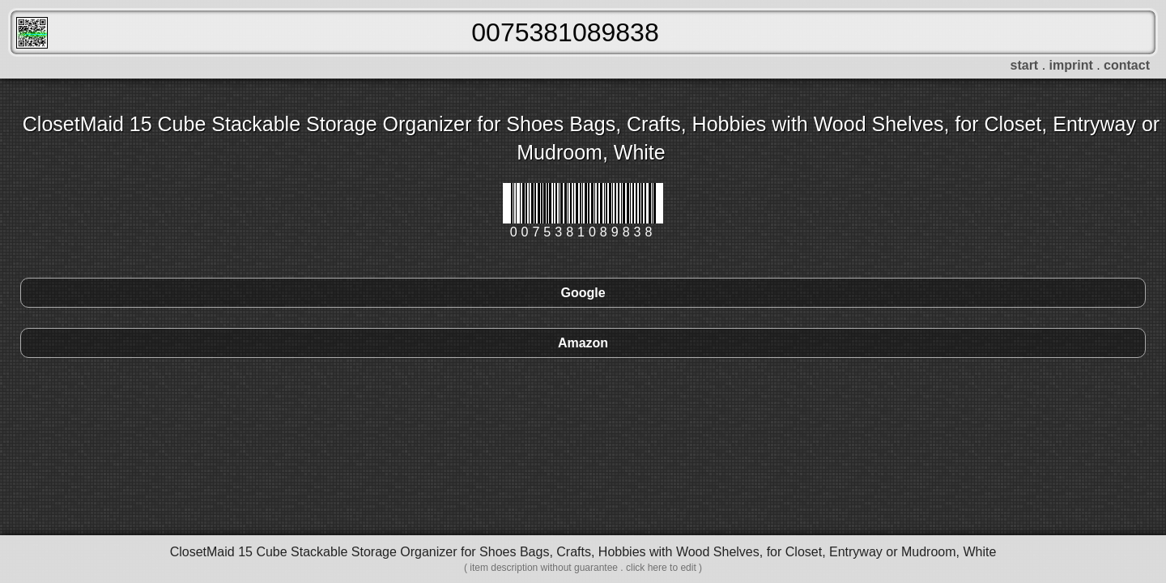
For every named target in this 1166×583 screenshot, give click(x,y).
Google (582, 293)
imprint (1071, 65)
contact (1127, 65)
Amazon (583, 343)
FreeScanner (32, 33)
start (1025, 65)
